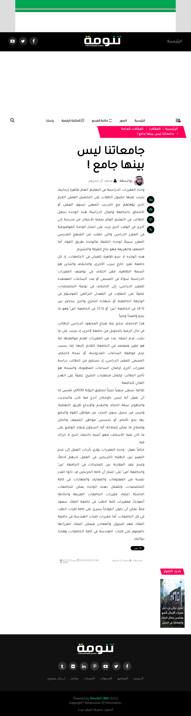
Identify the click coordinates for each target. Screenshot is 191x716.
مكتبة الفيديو (102, 121)
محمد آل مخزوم (101, 181)
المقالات (154, 129)
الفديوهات (106, 678)
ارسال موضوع (56, 678)
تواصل (74, 678)
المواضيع (122, 678)
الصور (123, 121)
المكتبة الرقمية (73, 121)
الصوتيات (89, 678)
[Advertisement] (95, 83)
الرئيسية (174, 42)
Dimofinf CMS (99, 698)
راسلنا (50, 121)
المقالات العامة (132, 129)
